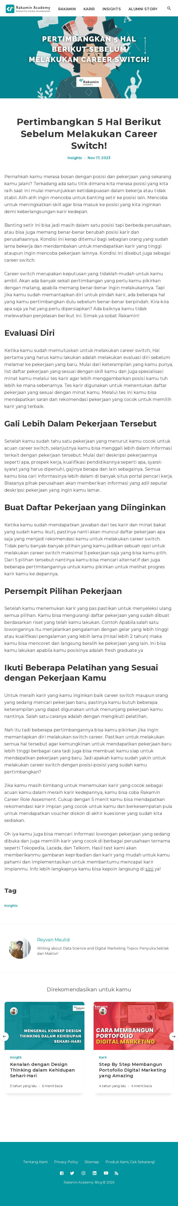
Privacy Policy (66, 1162)
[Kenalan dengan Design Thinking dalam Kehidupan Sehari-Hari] (44, 1077)
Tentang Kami (35, 1162)
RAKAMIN (67, 9)
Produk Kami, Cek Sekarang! (130, 1162)
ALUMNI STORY (142, 9)
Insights (75, 158)
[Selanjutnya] (173, 1036)
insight (16, 1057)
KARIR (89, 9)
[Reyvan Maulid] (20, 948)
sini (149, 869)
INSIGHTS (112, 9)
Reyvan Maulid (53, 939)
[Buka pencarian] (169, 8)
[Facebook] (61, 1173)
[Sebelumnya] (4, 1036)
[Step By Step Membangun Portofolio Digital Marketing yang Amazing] (133, 1077)
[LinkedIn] (94, 1173)
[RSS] (116, 1173)
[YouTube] (105, 1173)
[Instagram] (83, 1173)
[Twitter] (72, 1173)
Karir (103, 1057)
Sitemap (92, 1162)
